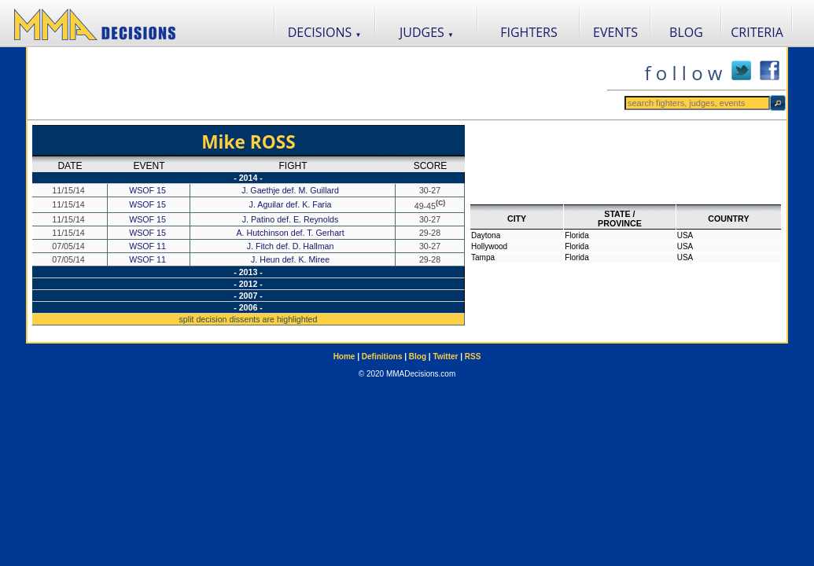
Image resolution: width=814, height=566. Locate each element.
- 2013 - (248, 272)
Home (344, 356)
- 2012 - (248, 284)
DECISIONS (325, 32)
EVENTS (615, 32)
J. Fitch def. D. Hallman (292, 246)
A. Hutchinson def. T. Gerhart (291, 232)
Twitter (445, 356)
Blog (417, 356)
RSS (473, 356)
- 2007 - (248, 295)
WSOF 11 (147, 246)
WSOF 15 (147, 190)
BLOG (686, 32)
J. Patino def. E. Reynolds (291, 219)
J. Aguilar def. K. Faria (291, 204)
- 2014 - (248, 177)
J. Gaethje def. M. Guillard (291, 190)
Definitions (382, 356)
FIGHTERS (529, 32)
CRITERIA (757, 32)
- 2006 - (248, 307)
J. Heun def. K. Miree (291, 259)
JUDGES (427, 32)
